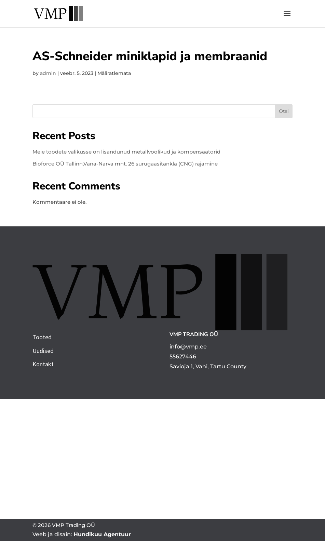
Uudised (43, 351)
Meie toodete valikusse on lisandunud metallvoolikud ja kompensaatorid (126, 151)
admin (48, 73)
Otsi (284, 111)
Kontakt (43, 364)
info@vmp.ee (188, 346)
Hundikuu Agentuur (102, 534)
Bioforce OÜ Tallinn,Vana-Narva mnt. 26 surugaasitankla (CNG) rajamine (125, 163)
